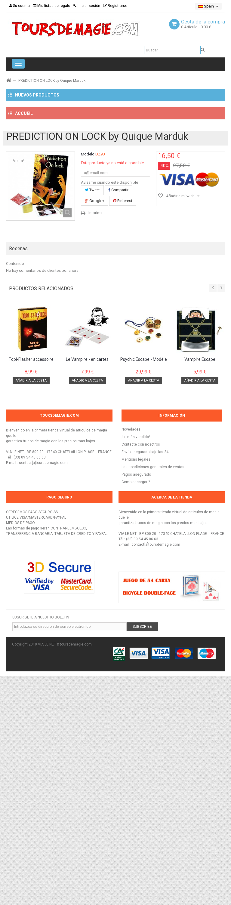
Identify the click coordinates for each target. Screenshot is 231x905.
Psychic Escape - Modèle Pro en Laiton (143, 588)
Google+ (94, 430)
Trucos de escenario (36, 278)
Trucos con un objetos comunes (50, 224)
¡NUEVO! (23, 112)
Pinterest (122, 430)
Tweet (92, 419)
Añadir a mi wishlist (182, 425)
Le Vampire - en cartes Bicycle (87, 588)
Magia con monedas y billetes (47, 213)
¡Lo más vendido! (136, 666)
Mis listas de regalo (51, 6)
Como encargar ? (136, 711)
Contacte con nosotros (141, 673)
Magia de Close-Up (34, 203)
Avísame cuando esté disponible (109, 411)
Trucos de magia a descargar (44, 321)
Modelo (87, 383)
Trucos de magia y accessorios (41, 149)
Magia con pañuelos (38, 246)
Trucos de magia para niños (43, 310)
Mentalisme (28, 343)
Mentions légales (136, 688)
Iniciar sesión (86, 6)
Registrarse (115, 6)
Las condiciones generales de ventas (153, 696)
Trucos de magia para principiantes (50, 267)
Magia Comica (30, 289)
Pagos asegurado (136, 703)
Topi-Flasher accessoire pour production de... (31, 588)
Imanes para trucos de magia (47, 256)
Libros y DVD (28, 300)
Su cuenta (19, 6)
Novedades (131, 658)
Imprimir (95, 442)
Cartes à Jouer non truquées (47, 181)
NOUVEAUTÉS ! (31, 160)
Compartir (118, 419)
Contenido (15, 492)
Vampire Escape (199, 588)
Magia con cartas (33, 171)
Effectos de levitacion (37, 332)
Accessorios (28, 235)
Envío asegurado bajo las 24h (146, 681)
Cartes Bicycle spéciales (42, 192)
